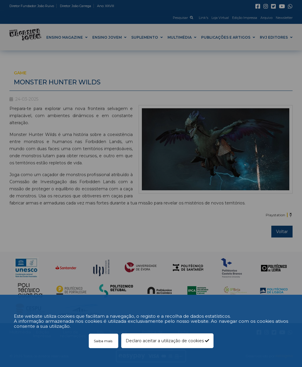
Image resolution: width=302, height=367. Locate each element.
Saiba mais (103, 341)
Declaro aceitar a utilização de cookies (167, 340)
